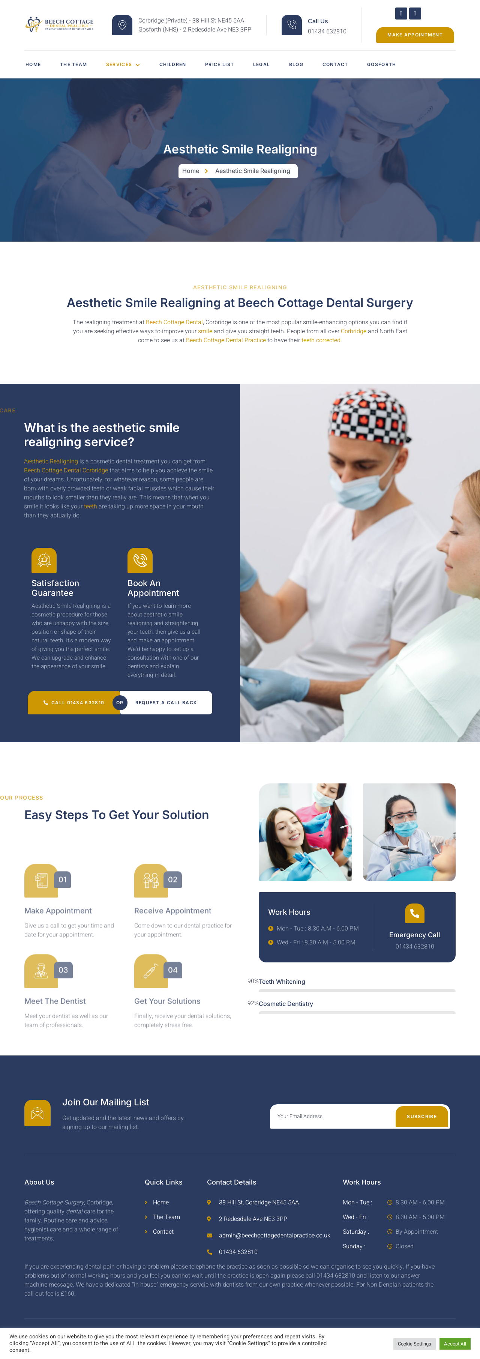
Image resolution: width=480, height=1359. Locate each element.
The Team (75, 64)
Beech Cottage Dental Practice (226, 340)
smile (205, 331)
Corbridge (353, 331)
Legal (278, 64)
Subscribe (422, 1122)
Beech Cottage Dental (174, 322)
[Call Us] (292, 25)
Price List (232, 64)
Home (32, 64)
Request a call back (166, 708)
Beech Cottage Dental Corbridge (66, 470)
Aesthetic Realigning (51, 461)
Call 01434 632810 (74, 708)
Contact (359, 64)
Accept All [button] (455, 1343)
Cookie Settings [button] (414, 1343)
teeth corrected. (321, 340)
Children (182, 64)
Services (129, 64)
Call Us (318, 21)
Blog (316, 64)
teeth (90, 506)
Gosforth (408, 64)
